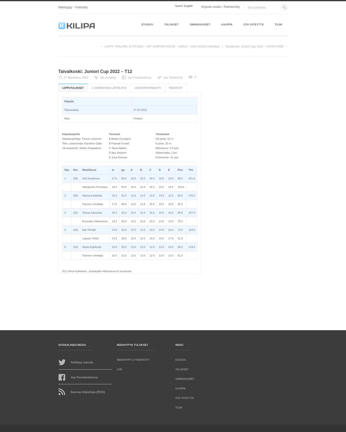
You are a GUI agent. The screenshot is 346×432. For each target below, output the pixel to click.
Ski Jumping (108, 77)
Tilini (278, 24)
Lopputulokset (73, 88)
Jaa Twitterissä (172, 77)
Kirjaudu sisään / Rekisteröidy (220, 7)
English (188, 6)
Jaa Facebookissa (139, 77)
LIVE (119, 369)
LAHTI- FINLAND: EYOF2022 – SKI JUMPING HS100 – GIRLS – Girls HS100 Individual (162, 46)
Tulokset (171, 24)
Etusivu (147, 24)
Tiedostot (176, 88)
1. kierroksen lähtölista (109, 88)
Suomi (179, 6)
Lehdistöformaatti (147, 88)
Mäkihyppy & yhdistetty (133, 360)
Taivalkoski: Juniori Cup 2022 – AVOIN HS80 (254, 46)
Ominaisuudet (199, 24)
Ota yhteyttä (253, 24)
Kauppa (226, 24)
